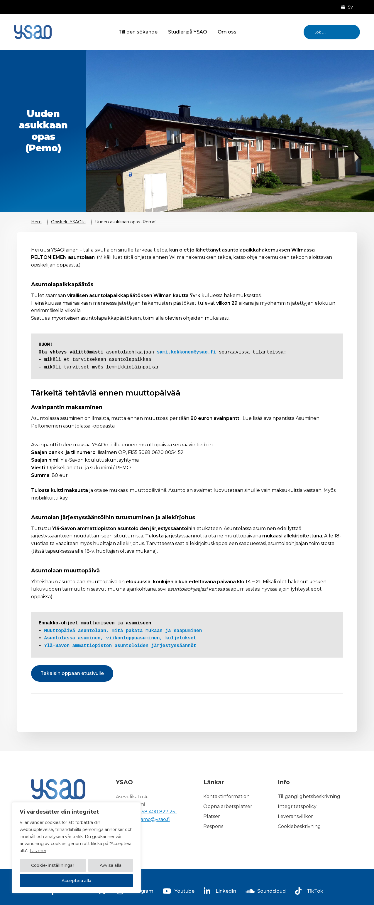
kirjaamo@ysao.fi (150, 819)
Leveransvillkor (295, 816)
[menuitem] (348, 7)
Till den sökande (138, 32)
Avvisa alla (110, 865)
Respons (213, 826)
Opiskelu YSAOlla (68, 221)
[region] (76, 847)
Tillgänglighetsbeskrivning (309, 797)
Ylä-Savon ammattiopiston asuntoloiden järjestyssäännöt (120, 645)
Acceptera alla (76, 880)
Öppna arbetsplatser (227, 807)
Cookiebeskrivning (299, 826)
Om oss (227, 32)
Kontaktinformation (226, 797)
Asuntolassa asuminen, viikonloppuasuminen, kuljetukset (120, 638)
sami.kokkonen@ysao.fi (186, 352)
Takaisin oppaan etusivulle (72, 673)
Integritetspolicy (297, 807)
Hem (36, 221)
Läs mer (38, 850)
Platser (211, 816)
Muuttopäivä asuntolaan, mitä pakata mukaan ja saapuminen (123, 631)
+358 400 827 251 (156, 811)
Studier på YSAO (187, 32)
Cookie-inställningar (52, 865)
